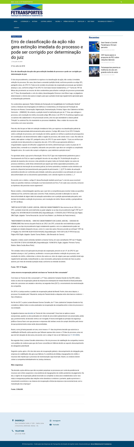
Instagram (57, 421)
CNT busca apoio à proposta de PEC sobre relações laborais (110, 57)
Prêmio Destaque (70, 21)
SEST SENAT (91, 21)
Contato (16, 27)
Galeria (58, 21)
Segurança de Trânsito (106, 21)
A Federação (25, 21)
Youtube (56, 425)
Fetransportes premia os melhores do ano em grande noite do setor (110, 69)
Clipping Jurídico (46, 21)
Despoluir (82, 21)
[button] (121, 2)
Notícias (34, 21)
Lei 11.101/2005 (73, 335)
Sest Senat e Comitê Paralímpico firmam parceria (109, 44)
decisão (30, 313)
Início (15, 21)
